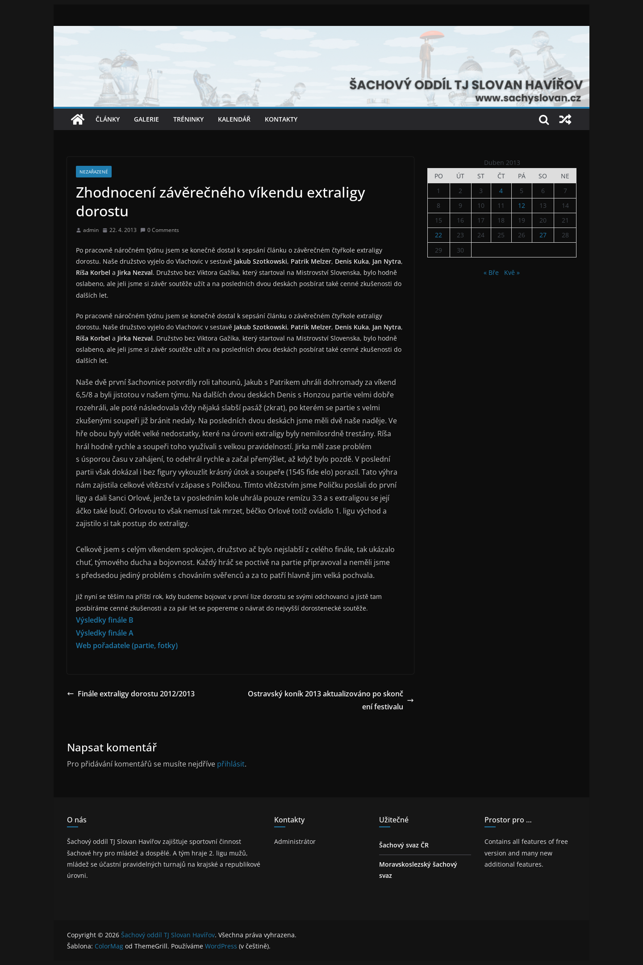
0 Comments (159, 230)
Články (108, 119)
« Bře (491, 272)
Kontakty (281, 119)
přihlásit (231, 764)
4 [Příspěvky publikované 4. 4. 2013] (501, 190)
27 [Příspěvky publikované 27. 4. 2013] (543, 235)
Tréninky (188, 119)
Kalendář (234, 119)
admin (91, 230)
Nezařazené (93, 172)
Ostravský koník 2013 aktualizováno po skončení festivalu (331, 700)
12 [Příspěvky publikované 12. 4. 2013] (521, 205)
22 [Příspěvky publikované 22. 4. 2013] (438, 235)
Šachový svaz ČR (404, 845)
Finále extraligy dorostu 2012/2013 (131, 694)
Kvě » (512, 272)
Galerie (146, 119)
